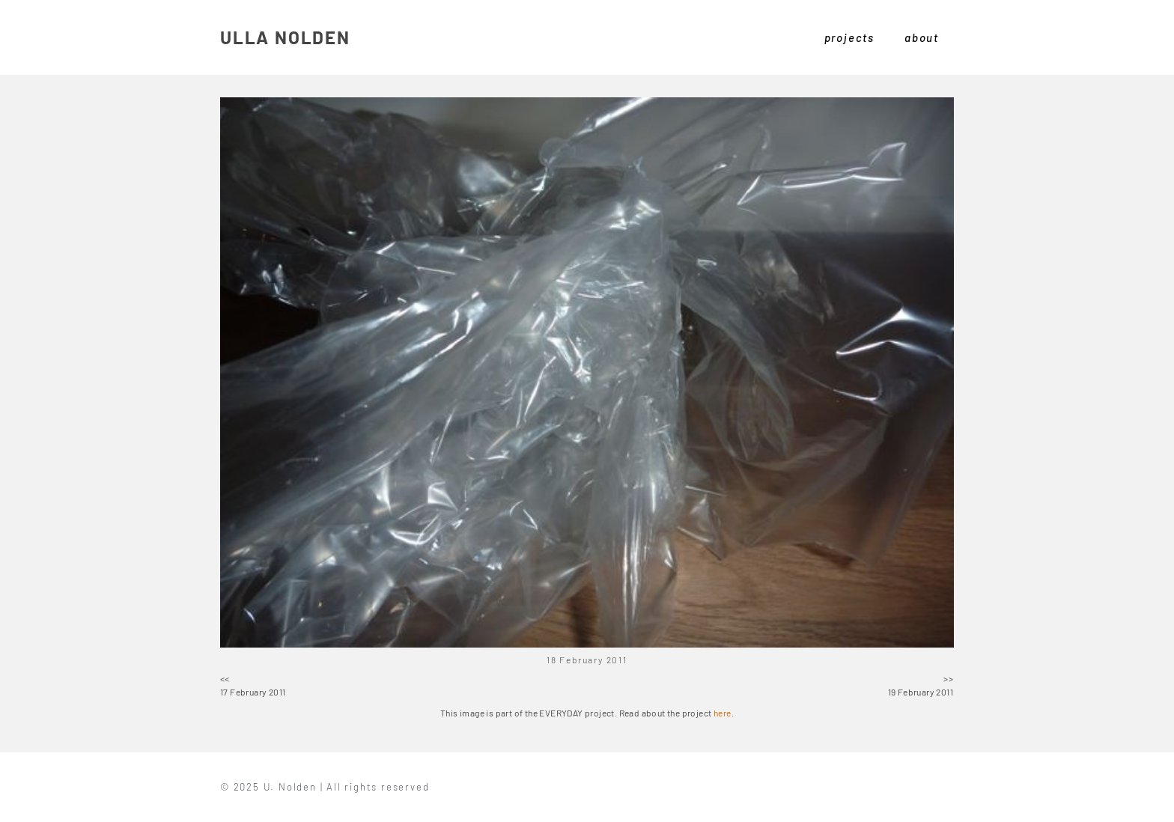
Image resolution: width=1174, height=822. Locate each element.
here (723, 712)
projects (849, 37)
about (921, 37)
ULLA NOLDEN (285, 37)
